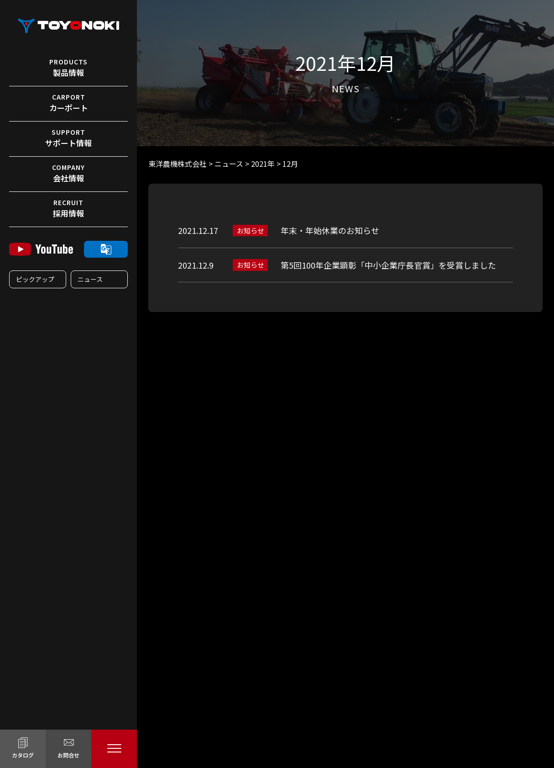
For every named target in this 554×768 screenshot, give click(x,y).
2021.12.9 (196, 265)
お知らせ (250, 230)
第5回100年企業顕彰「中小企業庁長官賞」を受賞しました (388, 265)
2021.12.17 (198, 230)
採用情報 (68, 208)
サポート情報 (68, 137)
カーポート (68, 102)
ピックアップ (35, 279)
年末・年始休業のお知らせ (330, 230)
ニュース (90, 279)
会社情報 (68, 173)
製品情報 (68, 67)
